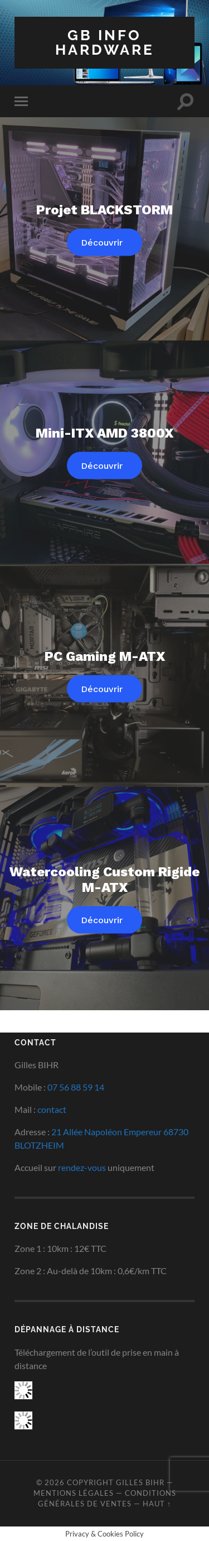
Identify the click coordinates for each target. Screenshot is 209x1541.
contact (51, 1109)
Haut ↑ (157, 1503)
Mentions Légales (73, 1493)
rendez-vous (82, 1167)
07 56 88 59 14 (75, 1087)
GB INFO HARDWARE (104, 42)
